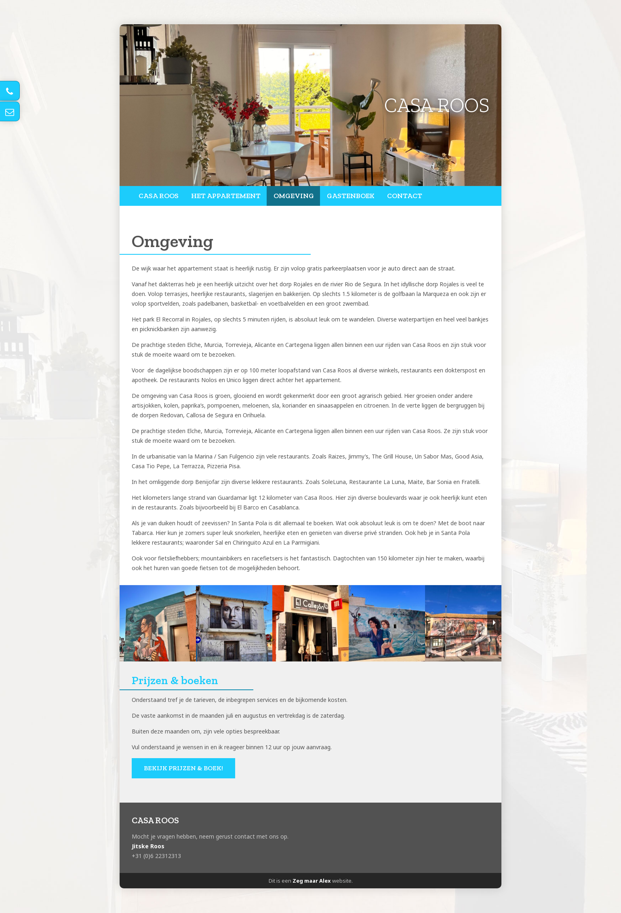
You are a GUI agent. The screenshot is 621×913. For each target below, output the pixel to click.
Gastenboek (349, 196)
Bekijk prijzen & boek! (183, 768)
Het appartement (225, 196)
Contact (403, 196)
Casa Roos (158, 196)
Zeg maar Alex (312, 881)
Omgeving (292, 196)
